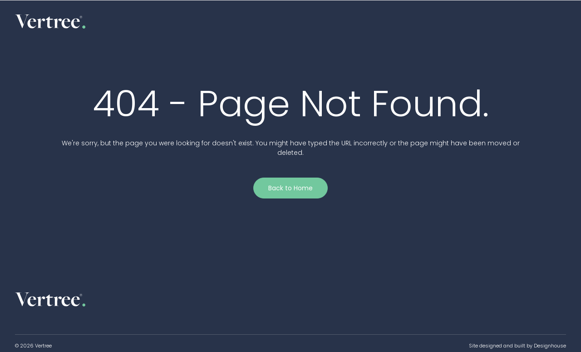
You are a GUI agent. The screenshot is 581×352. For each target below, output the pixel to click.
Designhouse (550, 345)
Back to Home (290, 188)
